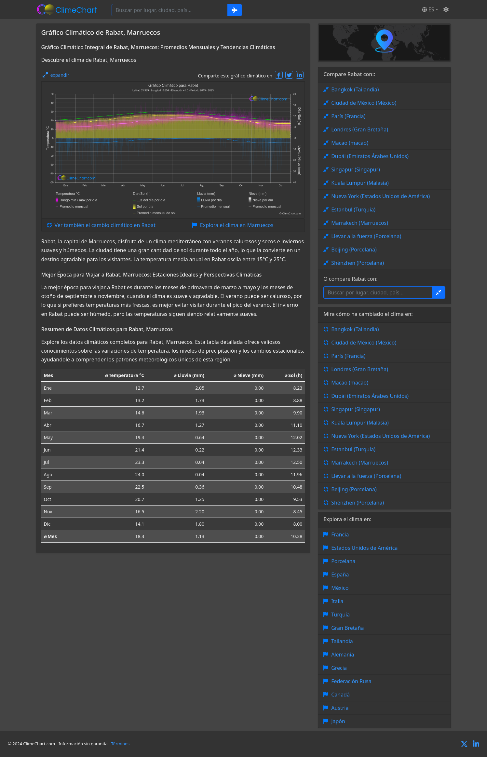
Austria (339, 707)
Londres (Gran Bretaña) (359, 129)
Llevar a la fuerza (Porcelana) (366, 236)
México (339, 587)
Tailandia (342, 641)
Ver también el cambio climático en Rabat (105, 225)
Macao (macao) (349, 142)
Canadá (340, 694)
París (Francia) (348, 116)
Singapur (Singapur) (355, 169)
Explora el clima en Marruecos (237, 225)
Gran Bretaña (347, 627)
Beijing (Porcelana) (354, 249)
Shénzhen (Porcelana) (357, 262)
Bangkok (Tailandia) (355, 89)
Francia (340, 534)
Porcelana (343, 561)
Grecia (339, 667)
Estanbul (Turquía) (353, 209)
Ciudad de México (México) (363, 102)
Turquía (340, 614)
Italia (337, 601)
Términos (120, 744)
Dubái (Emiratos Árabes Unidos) (370, 156)
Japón (338, 721)
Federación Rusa (351, 681)
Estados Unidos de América (364, 547)
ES (428, 9)
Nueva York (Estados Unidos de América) (380, 196)
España (340, 574)
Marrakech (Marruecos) (359, 222)
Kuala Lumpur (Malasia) (360, 182)
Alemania (342, 654)
